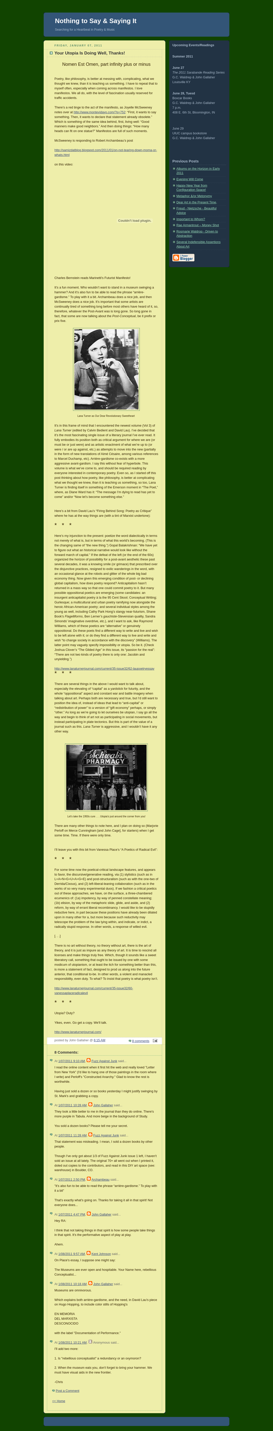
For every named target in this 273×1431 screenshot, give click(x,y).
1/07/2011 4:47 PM (71, 1214)
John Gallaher (103, 1105)
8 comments (141, 1041)
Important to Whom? (190, 219)
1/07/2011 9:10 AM (71, 1061)
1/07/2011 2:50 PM (71, 1179)
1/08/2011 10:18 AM (72, 1284)
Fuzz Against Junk (104, 1061)
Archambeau (101, 1179)
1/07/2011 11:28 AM (72, 1135)
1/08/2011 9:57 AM (71, 1254)
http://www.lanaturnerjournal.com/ (77, 1032)
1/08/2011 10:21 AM (72, 1342)
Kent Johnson (101, 1254)
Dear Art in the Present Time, (196, 202)
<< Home (58, 1401)
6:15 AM (99, 1040)
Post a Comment (67, 1391)
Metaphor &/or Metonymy (194, 196)
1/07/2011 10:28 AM (72, 1105)
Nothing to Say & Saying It (95, 21)
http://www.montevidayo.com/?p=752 (99, 112)
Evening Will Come (189, 179)
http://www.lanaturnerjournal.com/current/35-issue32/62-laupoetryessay (104, 668)
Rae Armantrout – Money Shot (197, 225)
